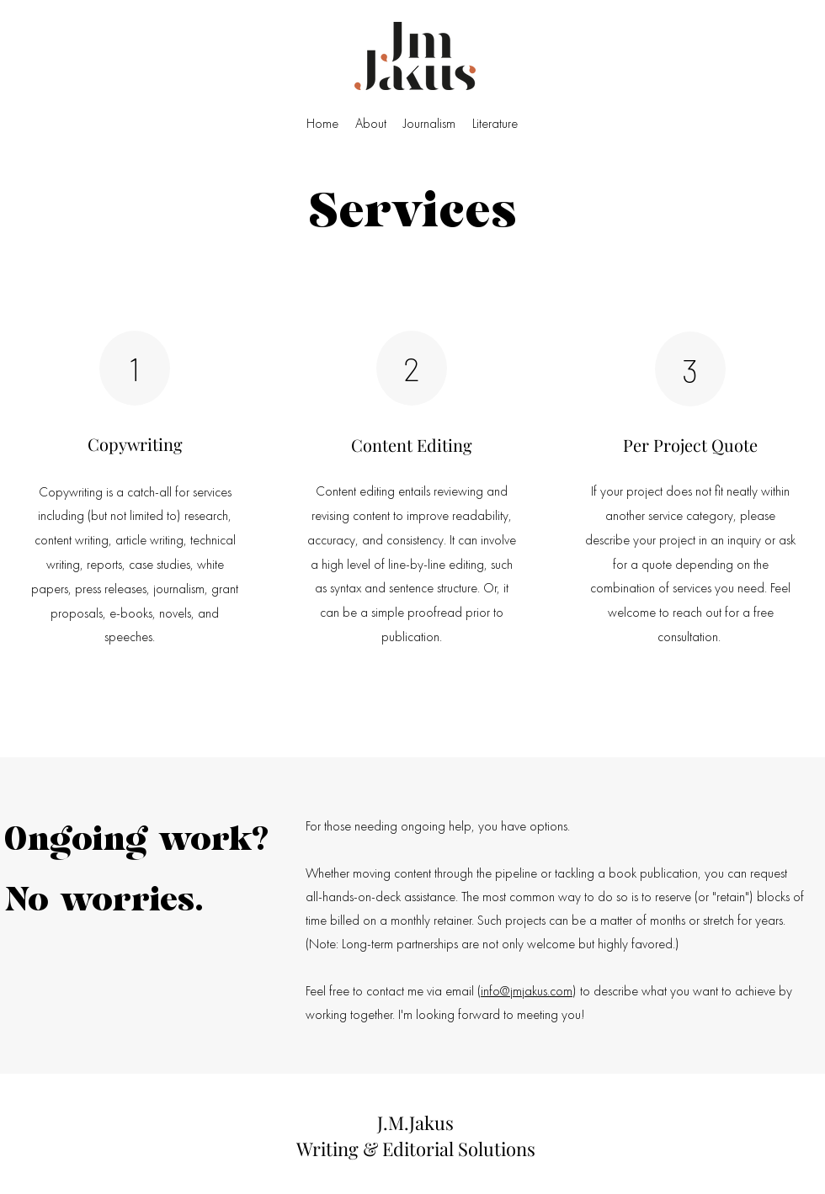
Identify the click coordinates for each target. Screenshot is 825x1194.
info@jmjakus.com (526, 991)
